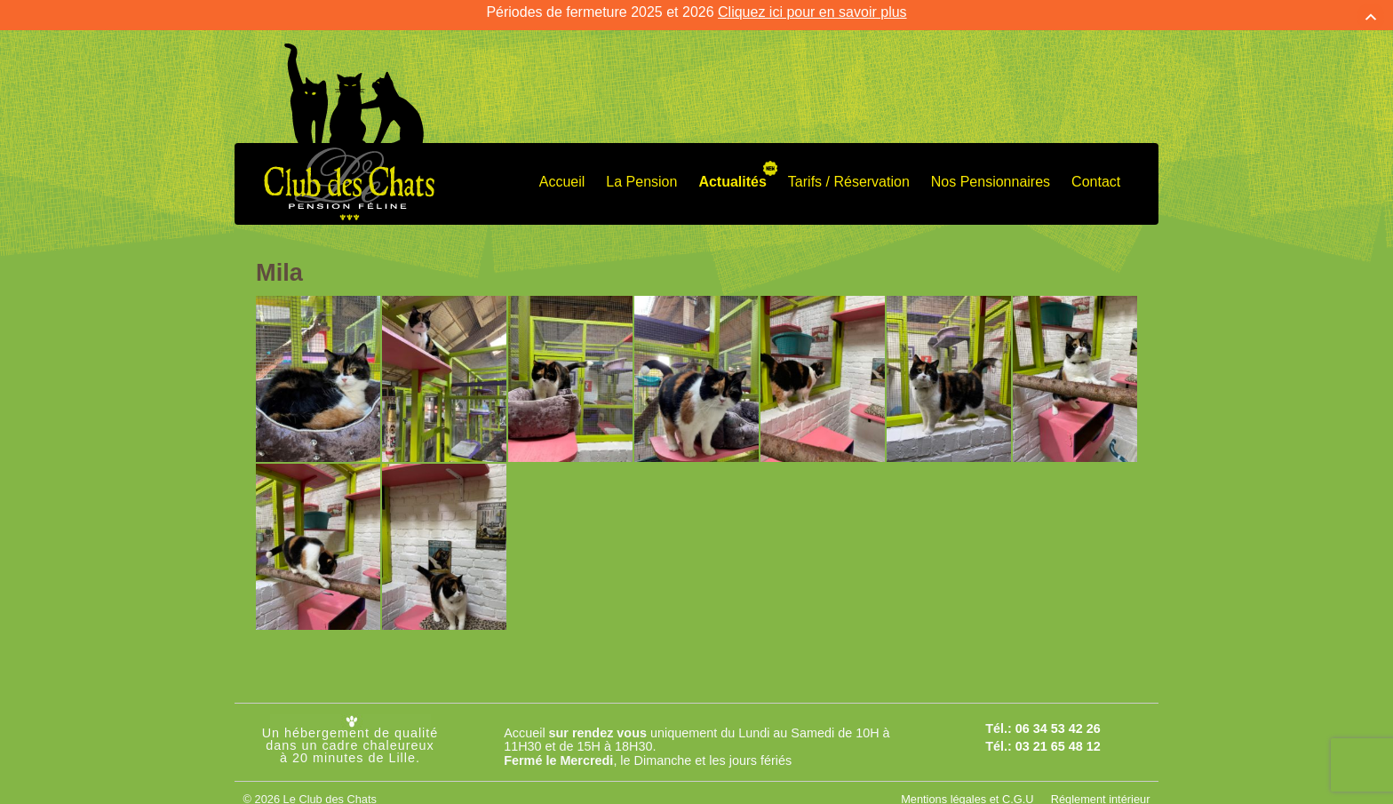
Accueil (562, 171)
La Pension (641, 171)
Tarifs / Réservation (849, 171)
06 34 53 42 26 (1058, 719)
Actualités (732, 171)
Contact (1095, 171)
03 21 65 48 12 (1058, 737)
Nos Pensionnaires (990, 171)
